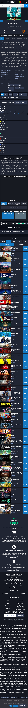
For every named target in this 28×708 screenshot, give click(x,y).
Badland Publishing (19, 76)
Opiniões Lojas (20, 606)
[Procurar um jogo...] (14, 5)
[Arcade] (10, 90)
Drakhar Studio (18, 74)
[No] (26, 703)
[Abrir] (2, 2)
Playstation (8, 605)
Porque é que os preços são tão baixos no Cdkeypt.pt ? (14, 581)
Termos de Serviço (6, 697)
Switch (9, 81)
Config (13, 38)
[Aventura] (14, 86)
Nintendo (8, 608)
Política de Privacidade (20, 697)
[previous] (1, 21)
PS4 (10, 80)
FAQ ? (14, 586)
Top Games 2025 (20, 608)
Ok (10, 705)
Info (2, 38)
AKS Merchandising (20, 609)
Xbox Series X (21, 80)
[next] (26, 21)
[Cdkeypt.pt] (11, 2)
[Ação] (9, 86)
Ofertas (3, 97)
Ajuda (22, 705)
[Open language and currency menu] (20, 2)
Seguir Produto (14, 207)
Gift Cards (20, 603)
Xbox (8, 603)
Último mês (24, 203)
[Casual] (19, 86)
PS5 (12, 80)
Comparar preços (22, 113)
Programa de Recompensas (20, 601)
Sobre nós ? (14, 577)
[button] (25, 2)
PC (8, 600)
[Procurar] (26, 5)
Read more (16, 705)
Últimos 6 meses (17, 204)
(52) (18, 223)
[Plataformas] (11, 88)
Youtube (23, 593)
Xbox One (16, 80)
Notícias (19, 38)
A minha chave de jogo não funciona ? (14, 583)
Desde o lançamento (4, 204)
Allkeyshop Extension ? (14, 587)
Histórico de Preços (13, 97)
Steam (16, 78)
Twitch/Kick (5, 593)
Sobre (7, 38)
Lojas (5, 595)
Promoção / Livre (20, 605)
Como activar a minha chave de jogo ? (14, 585)
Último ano (10, 203)
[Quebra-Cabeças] (19, 88)
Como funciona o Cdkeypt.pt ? (14, 579)
